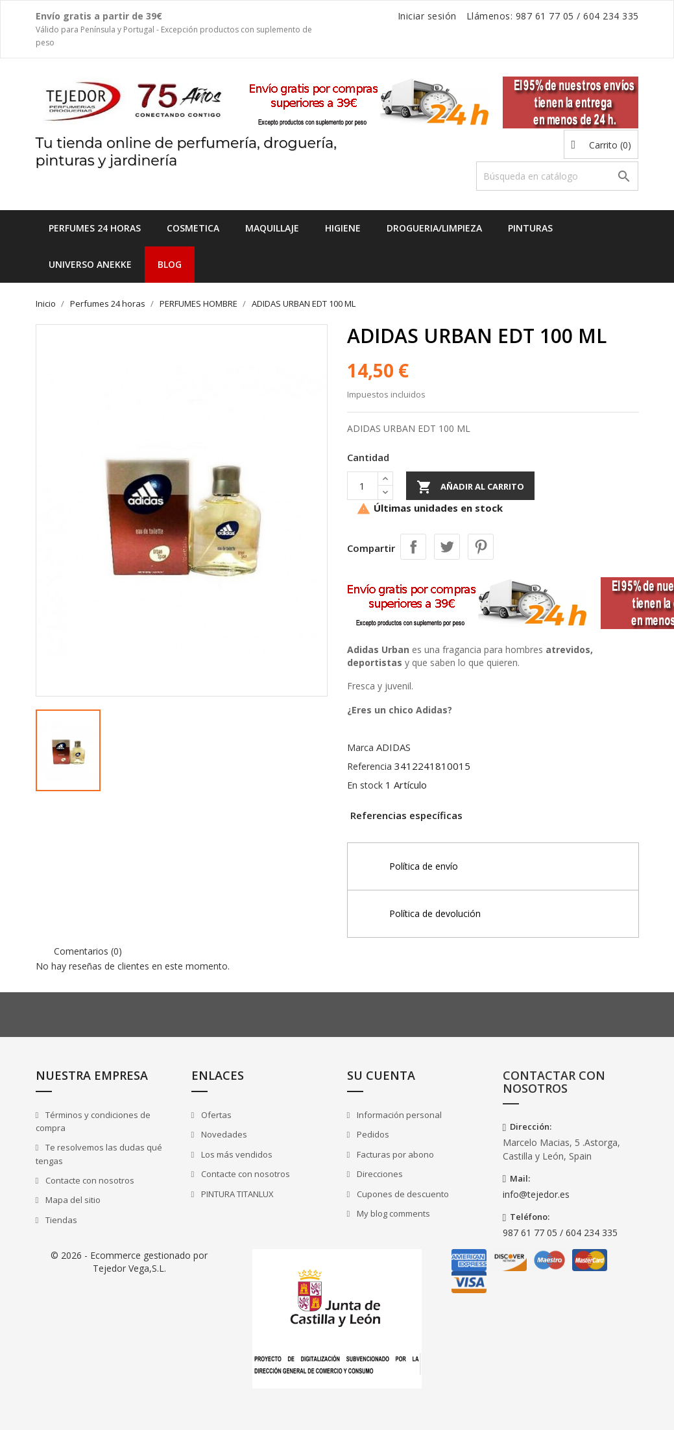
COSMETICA (193, 228)
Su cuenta (381, 1075)
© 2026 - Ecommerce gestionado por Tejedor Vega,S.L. (129, 1261)
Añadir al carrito (470, 487)
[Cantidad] (362, 485)
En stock (365, 785)
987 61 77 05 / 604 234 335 (560, 1232)
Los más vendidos (235, 1154)
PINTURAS (530, 228)
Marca (360, 747)
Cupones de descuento (402, 1194)
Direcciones (379, 1174)
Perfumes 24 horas (95, 228)
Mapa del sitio (72, 1200)
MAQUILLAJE (272, 228)
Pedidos (372, 1134)
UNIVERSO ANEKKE (90, 264)
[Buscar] (557, 176)
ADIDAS (393, 747)
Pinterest (481, 547)
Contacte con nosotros (88, 1180)
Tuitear (447, 547)
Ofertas (215, 1115)
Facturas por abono (394, 1154)
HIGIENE (343, 228)
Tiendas (60, 1220)
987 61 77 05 (545, 16)
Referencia (369, 766)
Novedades (223, 1134)
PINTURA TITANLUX (236, 1194)
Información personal (398, 1115)
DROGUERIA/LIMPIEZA (434, 228)
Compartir (413, 547)
